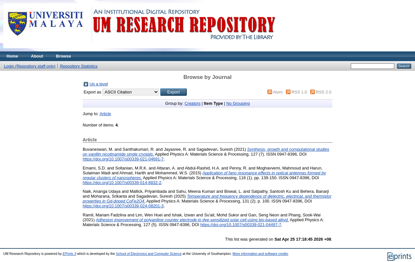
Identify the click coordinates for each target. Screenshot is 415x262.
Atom (278, 92)
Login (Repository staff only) (29, 66)
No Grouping (238, 103)
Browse (63, 56)
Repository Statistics (79, 66)
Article (105, 113)
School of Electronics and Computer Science (149, 254)
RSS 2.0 (323, 92)
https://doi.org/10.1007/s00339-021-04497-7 (240, 224)
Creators (192, 103)
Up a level (98, 84)
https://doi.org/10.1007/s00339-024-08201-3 (123, 205)
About (37, 56)
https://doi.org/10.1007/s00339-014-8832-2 (122, 182)
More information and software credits (260, 254)
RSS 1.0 (299, 92)
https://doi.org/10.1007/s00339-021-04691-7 (123, 159)
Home (12, 56)
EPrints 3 (69, 254)
